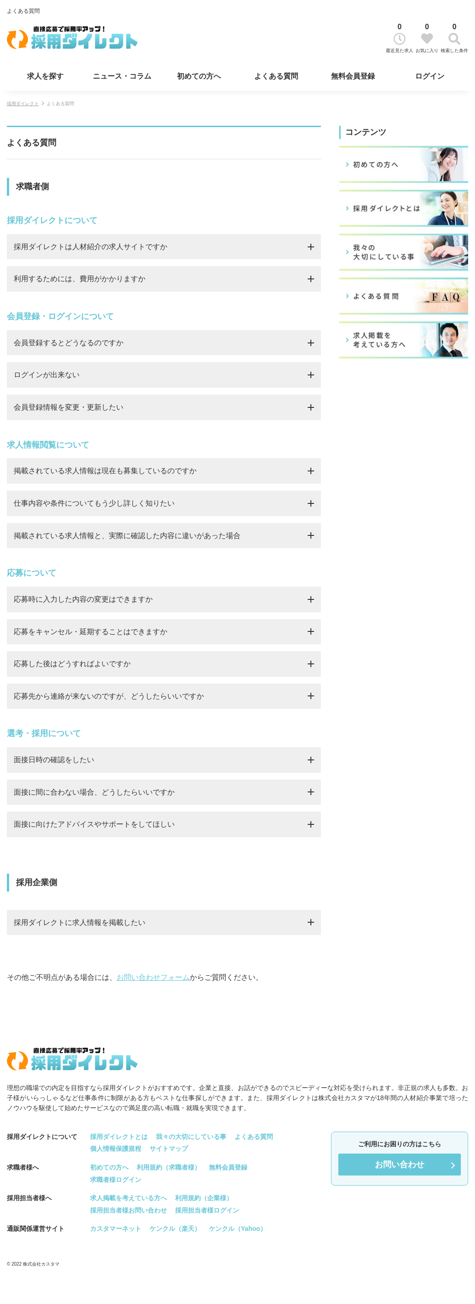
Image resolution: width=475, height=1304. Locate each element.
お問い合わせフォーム (153, 977)
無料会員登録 (353, 76)
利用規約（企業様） (204, 1198)
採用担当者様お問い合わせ (128, 1209)
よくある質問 (276, 76)
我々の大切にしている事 (191, 1136)
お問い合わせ (399, 1164)
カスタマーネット (115, 1228)
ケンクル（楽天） (175, 1228)
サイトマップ (168, 1148)
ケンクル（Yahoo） (238, 1228)
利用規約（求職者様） (169, 1167)
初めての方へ (199, 76)
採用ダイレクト (23, 103)
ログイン (429, 76)
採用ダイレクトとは (119, 1136)
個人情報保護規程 (115, 1148)
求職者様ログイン (115, 1179)
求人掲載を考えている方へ (128, 1198)
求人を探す (45, 76)
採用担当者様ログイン (207, 1209)
